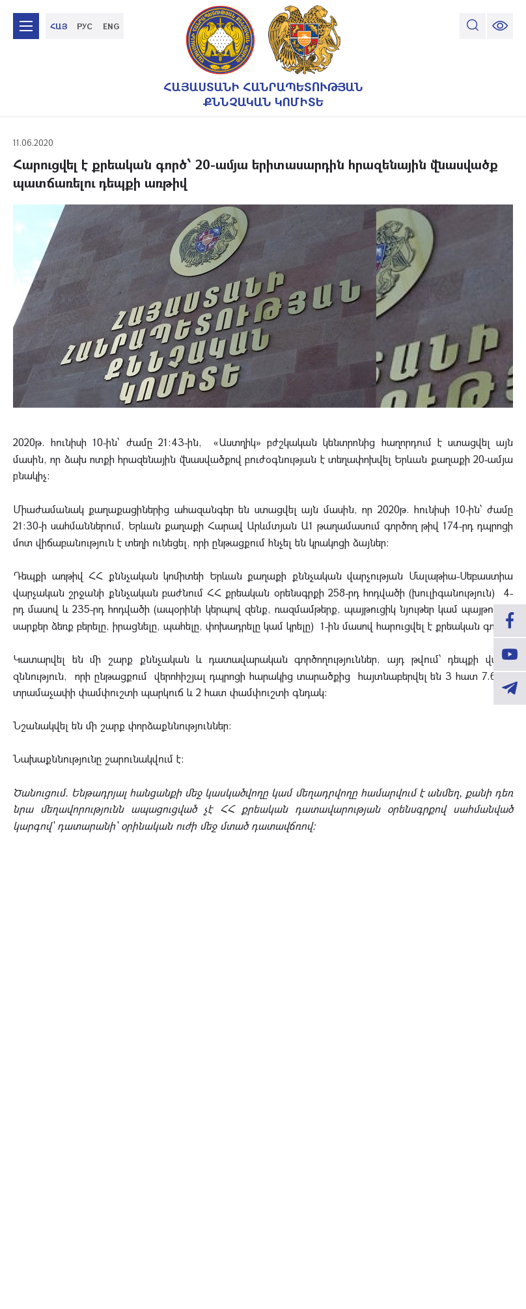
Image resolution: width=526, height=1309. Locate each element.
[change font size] (500, 26)
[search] (473, 26)
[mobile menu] (26, 26)
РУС (84, 26)
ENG (111, 26)
